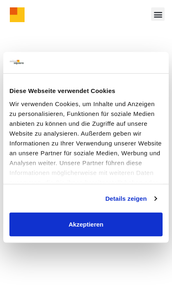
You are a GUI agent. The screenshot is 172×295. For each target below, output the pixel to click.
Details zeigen (126, 198)
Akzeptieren (85, 224)
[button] (158, 14)
